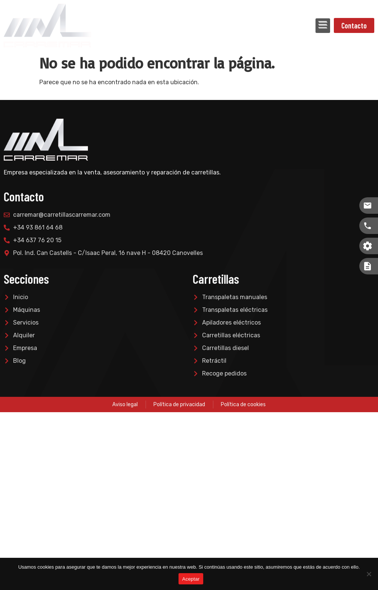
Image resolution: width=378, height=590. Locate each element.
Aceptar (191, 579)
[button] (322, 25)
